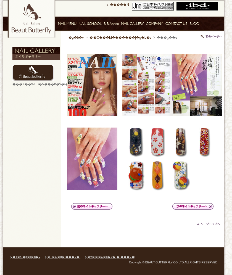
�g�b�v (76, 37)
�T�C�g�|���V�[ (64, 256)
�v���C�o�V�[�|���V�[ (111, 256)
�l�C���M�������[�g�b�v (120, 37)
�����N (119, 5)
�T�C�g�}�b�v (26, 256)
